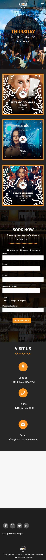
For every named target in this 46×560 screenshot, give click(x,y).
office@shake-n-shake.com (23, 439)
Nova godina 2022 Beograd (12, 534)
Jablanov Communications (23, 557)
